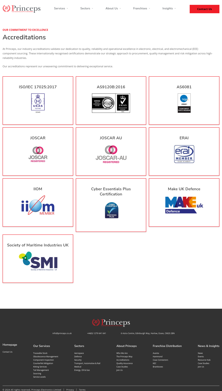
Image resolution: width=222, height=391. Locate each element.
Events (201, 342)
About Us (113, 9)
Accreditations (122, 345)
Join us (119, 355)
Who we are (121, 338)
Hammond (158, 342)
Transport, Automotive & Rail (87, 348)
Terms (82, 375)
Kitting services (40, 352)
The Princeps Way (124, 342)
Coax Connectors (160, 345)
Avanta (156, 338)
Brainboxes (158, 352)
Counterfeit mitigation (43, 348)
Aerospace (79, 338)
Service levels (39, 362)
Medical (77, 352)
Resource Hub (204, 345)
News (200, 338)
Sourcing (37, 359)
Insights (170, 9)
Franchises (142, 9)
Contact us (7, 337)
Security (78, 345)
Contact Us (204, 9)
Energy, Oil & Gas (82, 355)
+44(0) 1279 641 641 (96, 318)
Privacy (70, 375)
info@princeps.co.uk (62, 318)
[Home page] (21, 9)
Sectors (86, 9)
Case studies (122, 352)
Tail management (41, 355)
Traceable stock (40, 338)
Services (60, 9)
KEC (154, 348)
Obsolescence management (45, 342)
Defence (78, 342)
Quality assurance (124, 348)
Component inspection (43, 345)
